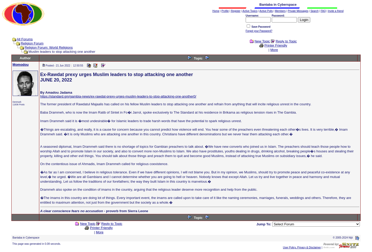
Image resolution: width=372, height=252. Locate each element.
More (274, 50)
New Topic (262, 41)
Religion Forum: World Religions (49, 47)
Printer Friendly (275, 45)
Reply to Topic (286, 41)
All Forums (25, 39)
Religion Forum (32, 43)
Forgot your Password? (259, 30)
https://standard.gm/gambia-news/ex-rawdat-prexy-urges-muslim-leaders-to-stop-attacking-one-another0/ (118, 96)
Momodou (21, 64)
